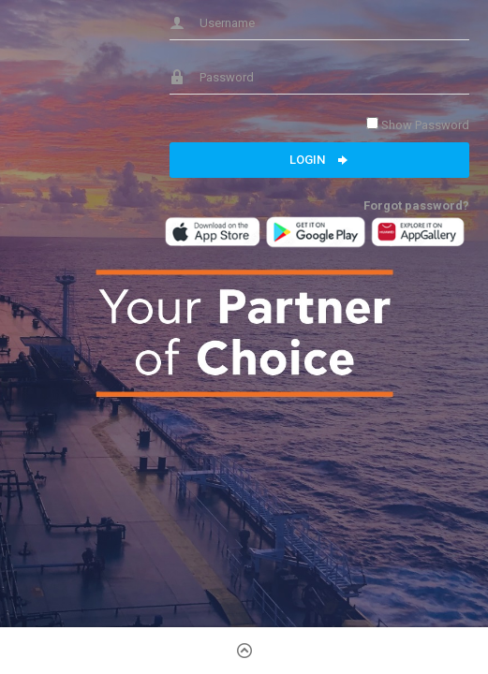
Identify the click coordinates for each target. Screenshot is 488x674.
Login (319, 160)
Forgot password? (416, 205)
